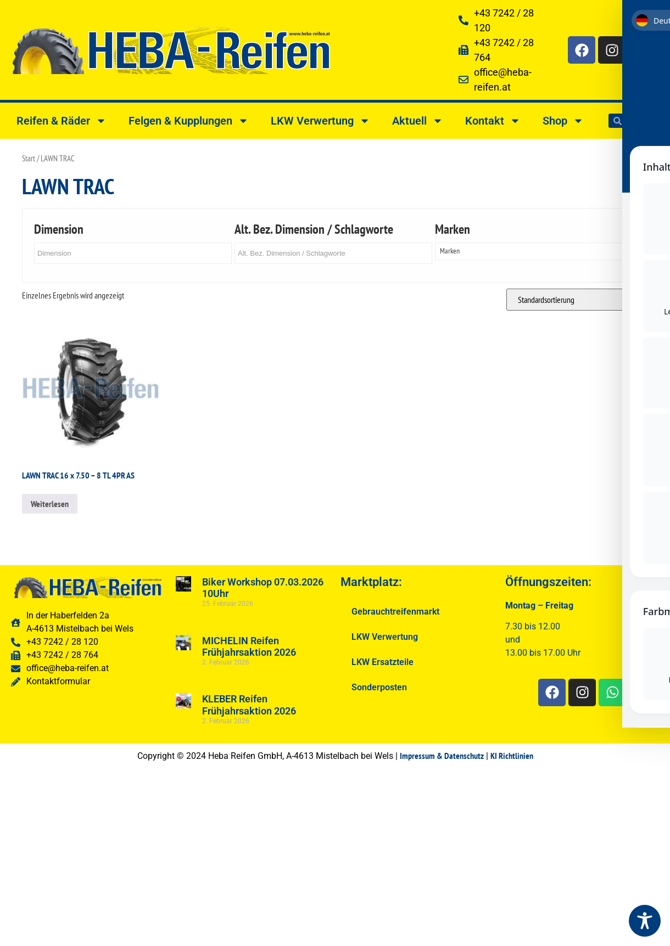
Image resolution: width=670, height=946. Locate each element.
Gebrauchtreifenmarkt (395, 611)
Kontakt (493, 121)
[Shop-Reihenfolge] (577, 300)
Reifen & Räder (61, 121)
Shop (563, 121)
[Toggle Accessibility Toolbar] (645, 921)
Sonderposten (379, 687)
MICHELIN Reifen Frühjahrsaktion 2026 (249, 646)
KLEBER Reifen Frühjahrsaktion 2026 (249, 705)
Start (28, 158)
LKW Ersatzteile (382, 662)
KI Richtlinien (511, 755)
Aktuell (417, 121)
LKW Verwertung (320, 121)
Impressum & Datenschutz (442, 755)
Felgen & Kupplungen (189, 121)
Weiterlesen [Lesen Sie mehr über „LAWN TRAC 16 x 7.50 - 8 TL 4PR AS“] (50, 503)
